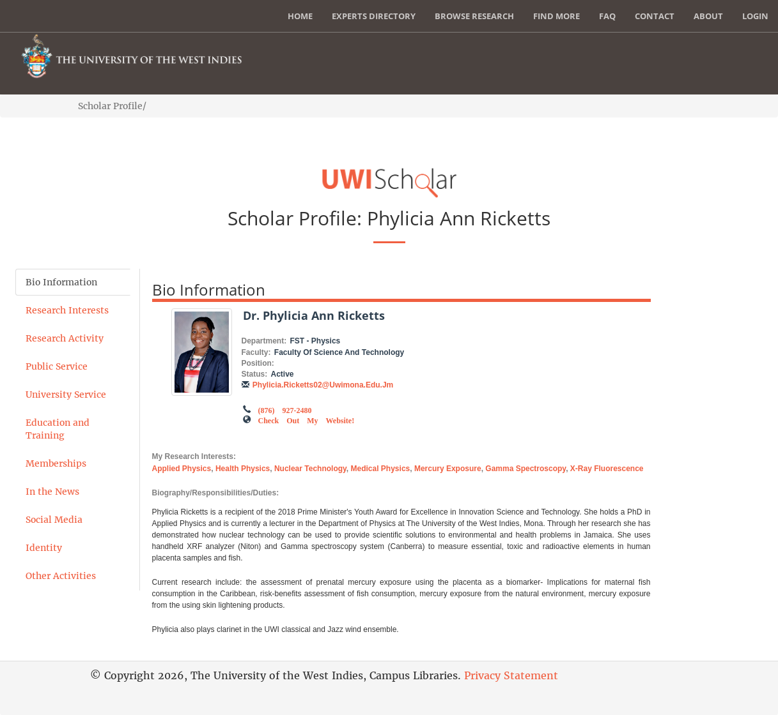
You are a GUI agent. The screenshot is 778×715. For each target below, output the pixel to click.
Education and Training (57, 429)
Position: (258, 363)
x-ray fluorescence (607, 468)
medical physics (380, 468)
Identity (44, 547)
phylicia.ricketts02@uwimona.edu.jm (323, 384)
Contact (654, 16)
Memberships (56, 463)
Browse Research (474, 16)
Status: (255, 374)
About (708, 16)
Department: (264, 340)
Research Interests (67, 310)
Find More (556, 16)
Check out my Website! (306, 419)
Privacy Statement (511, 675)
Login (755, 16)
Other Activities (61, 576)
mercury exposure (447, 468)
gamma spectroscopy (525, 468)
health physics (242, 468)
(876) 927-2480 (285, 409)
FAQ (607, 16)
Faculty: (256, 352)
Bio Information (61, 282)
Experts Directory (374, 16)
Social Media (54, 519)
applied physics (182, 468)
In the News (52, 491)
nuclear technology (310, 468)
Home (300, 16)
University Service (66, 394)
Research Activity (65, 338)
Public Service (57, 366)
